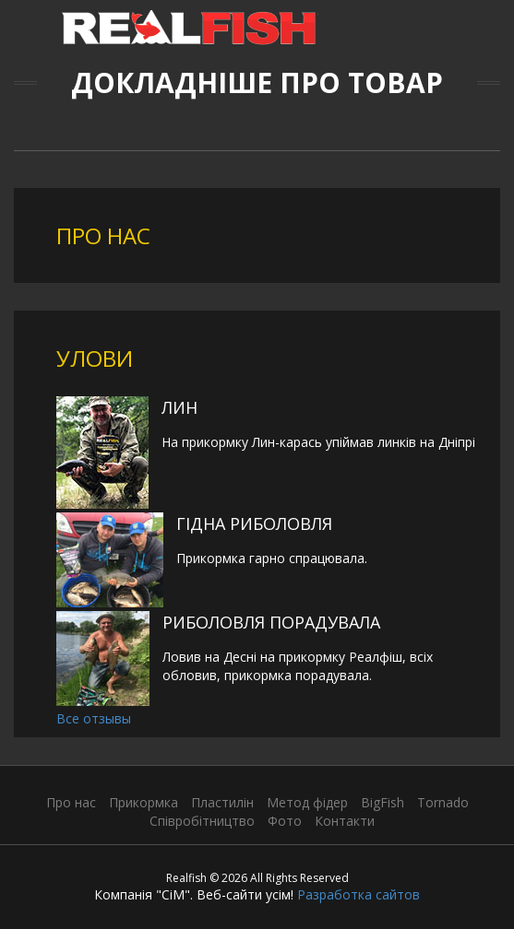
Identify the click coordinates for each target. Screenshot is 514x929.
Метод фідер (307, 802)
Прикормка (143, 802)
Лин (179, 407)
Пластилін (222, 802)
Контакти (345, 820)
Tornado (443, 802)
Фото (285, 820)
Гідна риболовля (254, 523)
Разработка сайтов (358, 894)
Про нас (71, 802)
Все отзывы (93, 718)
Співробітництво (202, 820)
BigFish (382, 802)
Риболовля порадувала (271, 622)
